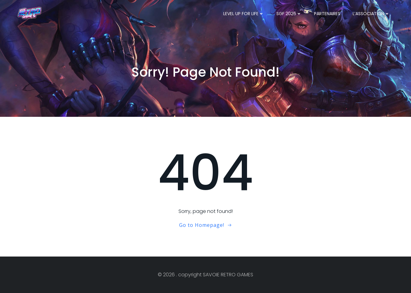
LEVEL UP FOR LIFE (243, 14)
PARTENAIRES (327, 14)
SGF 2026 (289, 14)
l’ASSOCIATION (371, 14)
